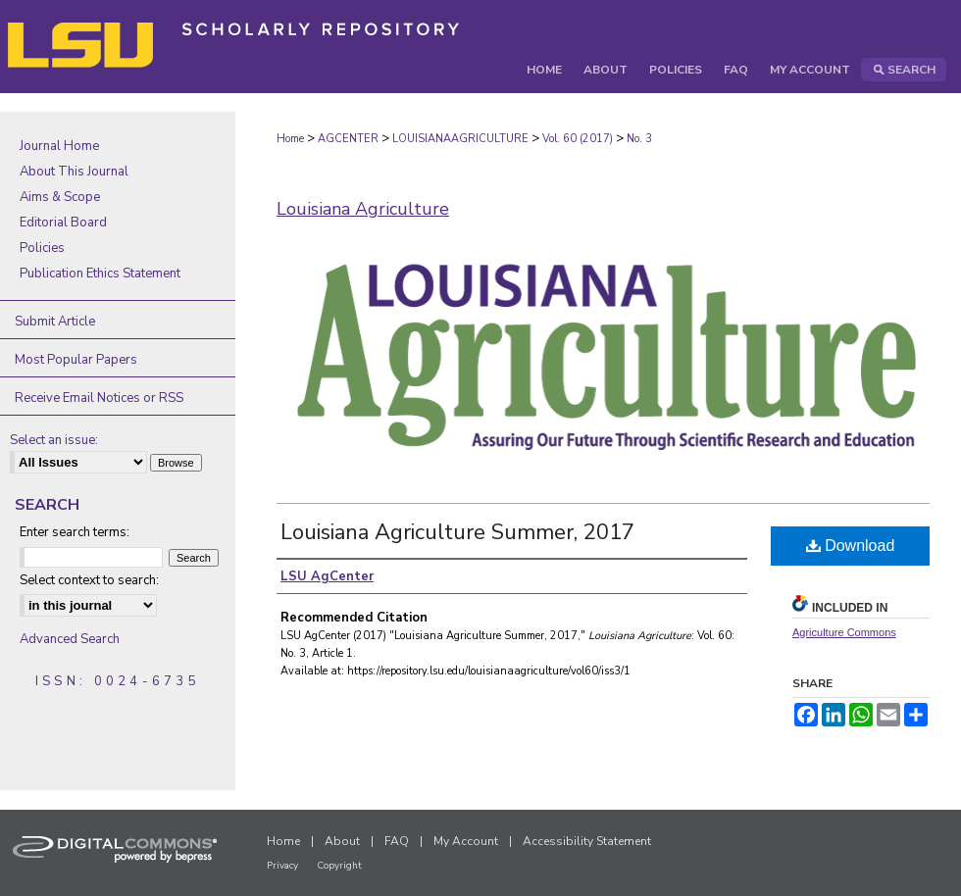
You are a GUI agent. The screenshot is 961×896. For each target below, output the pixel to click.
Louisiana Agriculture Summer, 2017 (457, 532)
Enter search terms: (74, 532)
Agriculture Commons (844, 632)
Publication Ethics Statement (100, 273)
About (342, 841)
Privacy (282, 865)
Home (290, 138)
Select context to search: (89, 580)
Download (850, 545)
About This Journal (74, 171)
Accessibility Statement (587, 841)
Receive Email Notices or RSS (99, 398)
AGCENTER (348, 138)
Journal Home (59, 146)
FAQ (396, 841)
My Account (465, 841)
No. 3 (639, 138)
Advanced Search (70, 639)
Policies (42, 248)
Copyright (339, 865)
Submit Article (55, 321)
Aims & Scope (60, 197)
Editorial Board (63, 222)
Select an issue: (54, 440)
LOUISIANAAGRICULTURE (460, 138)
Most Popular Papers (76, 360)
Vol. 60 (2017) (577, 138)
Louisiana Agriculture (363, 209)
